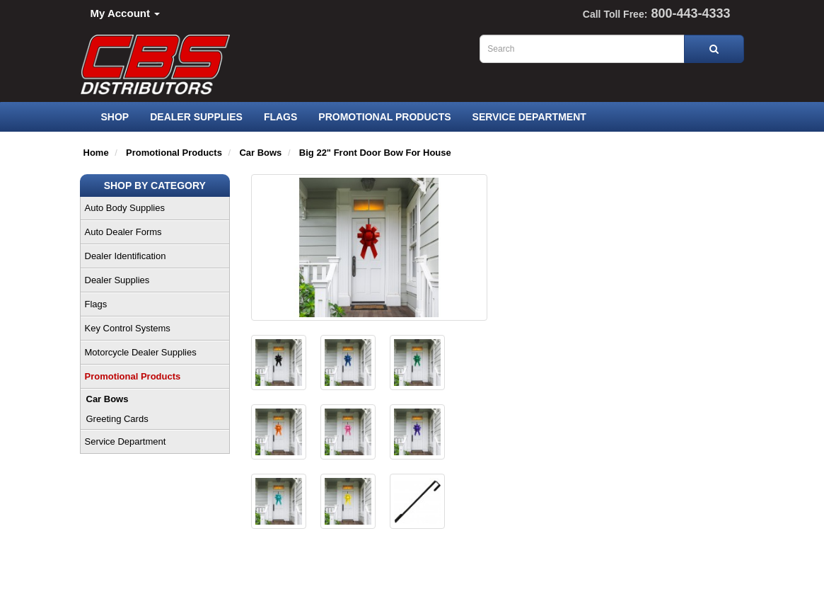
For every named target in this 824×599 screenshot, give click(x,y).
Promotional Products (384, 116)
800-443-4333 (690, 13)
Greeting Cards (117, 418)
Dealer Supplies (196, 116)
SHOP (115, 116)
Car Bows (107, 399)
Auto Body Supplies (125, 207)
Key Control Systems (127, 328)
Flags (280, 116)
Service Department (529, 116)
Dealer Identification (125, 256)
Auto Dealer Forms (123, 232)
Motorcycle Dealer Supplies (141, 352)
